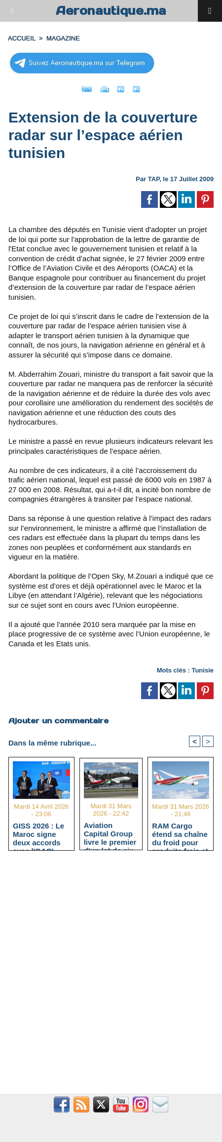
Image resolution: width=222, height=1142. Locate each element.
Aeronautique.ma (111, 10)
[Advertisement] (106, 977)
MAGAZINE (63, 38)
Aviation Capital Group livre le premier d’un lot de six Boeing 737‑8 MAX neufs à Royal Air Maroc (110, 833)
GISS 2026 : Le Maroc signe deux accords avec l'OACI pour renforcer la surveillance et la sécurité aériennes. (38, 834)
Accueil (22, 38)
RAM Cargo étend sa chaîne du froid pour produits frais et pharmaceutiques (180, 834)
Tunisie (202, 670)
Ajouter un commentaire (58, 720)
